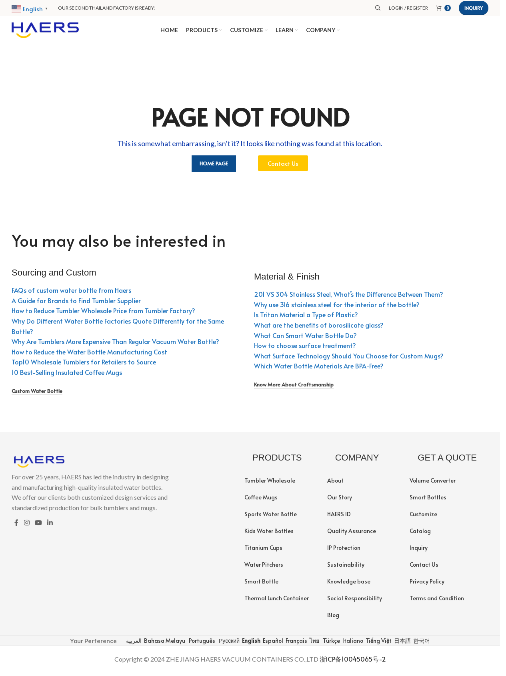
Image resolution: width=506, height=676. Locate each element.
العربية (133, 644)
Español (272, 644)
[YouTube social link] (38, 526)
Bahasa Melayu (164, 644)
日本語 (402, 644)
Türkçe (331, 644)
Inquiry (473, 8)
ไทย (313, 644)
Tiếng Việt (378, 644)
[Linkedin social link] (50, 526)
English (250, 644)
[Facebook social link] (16, 526)
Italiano (352, 644)
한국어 (421, 644)
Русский (229, 644)
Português (201, 644)
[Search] (378, 8)
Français (295, 644)
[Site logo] (45, 30)
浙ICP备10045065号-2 (353, 662)
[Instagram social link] (26, 526)
